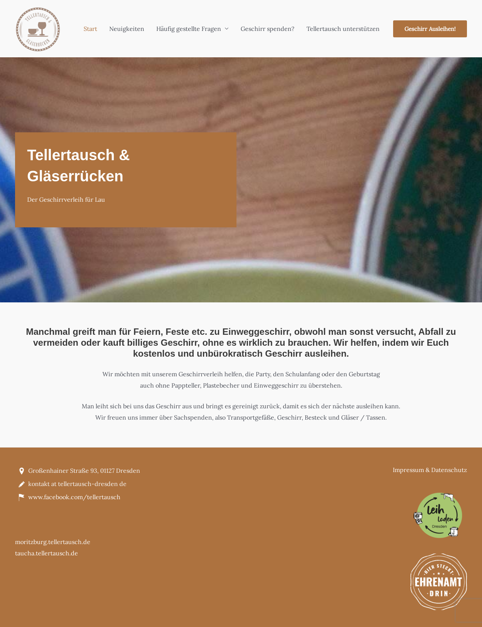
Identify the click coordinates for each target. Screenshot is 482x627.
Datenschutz (449, 470)
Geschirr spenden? (267, 28)
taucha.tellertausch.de (46, 553)
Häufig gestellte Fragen (188, 28)
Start (90, 28)
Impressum (408, 470)
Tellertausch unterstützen (343, 28)
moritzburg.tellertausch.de (52, 542)
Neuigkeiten (126, 28)
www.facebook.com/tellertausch (74, 497)
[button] (430, 28)
